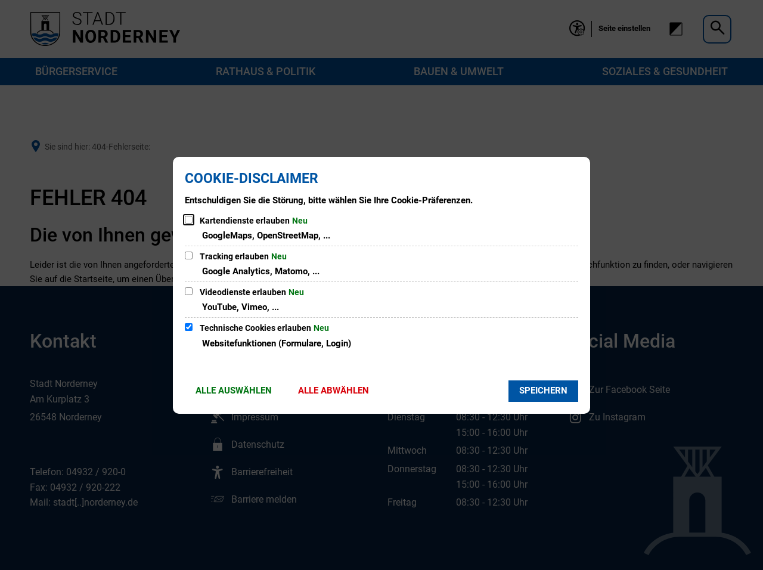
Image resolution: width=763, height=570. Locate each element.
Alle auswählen (234, 390)
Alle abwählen (333, 390)
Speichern (543, 390)
